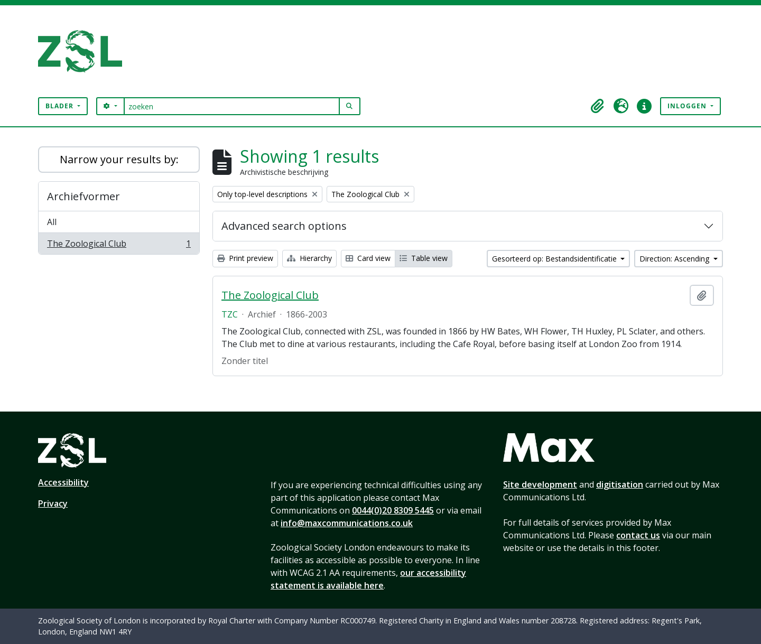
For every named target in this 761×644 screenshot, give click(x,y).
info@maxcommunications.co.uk (347, 523)
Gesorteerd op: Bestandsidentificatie (555, 259)
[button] (597, 106)
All (52, 222)
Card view (368, 258)
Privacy (53, 503)
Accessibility (63, 482)
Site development (540, 484)
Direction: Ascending (675, 259)
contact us (638, 535)
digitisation (619, 484)
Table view (424, 258)
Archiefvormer (83, 196)
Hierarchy (309, 258)
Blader (60, 105)
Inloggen (688, 105)
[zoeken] (231, 106)
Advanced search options (284, 226)
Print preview (245, 258)
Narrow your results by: (119, 159)
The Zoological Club (119, 245)
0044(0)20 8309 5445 (393, 510)
